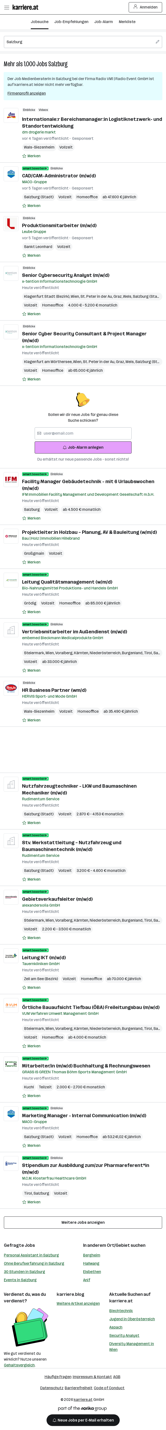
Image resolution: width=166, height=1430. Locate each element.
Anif (86, 1280)
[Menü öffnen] (6, 7)
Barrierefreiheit (79, 1388)
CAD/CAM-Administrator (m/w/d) (59, 176)
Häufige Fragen (58, 1376)
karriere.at (121, 1301)
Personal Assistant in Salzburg (31, 1255)
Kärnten (82, 653)
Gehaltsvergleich (19, 1365)
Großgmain (34, 553)
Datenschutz (51, 1388)
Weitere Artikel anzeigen (78, 1303)
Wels (128, 296)
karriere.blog (70, 1294)
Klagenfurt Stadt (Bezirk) (47, 296)
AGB (116, 1376)
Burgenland (133, 653)
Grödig (30, 603)
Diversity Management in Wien (131, 1346)
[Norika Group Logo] (82, 1409)
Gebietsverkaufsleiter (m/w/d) (57, 899)
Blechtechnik (121, 1310)
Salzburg (58, 64)
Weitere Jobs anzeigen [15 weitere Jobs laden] (83, 1222)
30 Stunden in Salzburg (24, 1271)
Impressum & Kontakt (92, 1376)
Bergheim (91, 1255)
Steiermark (35, 653)
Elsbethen (92, 1271)
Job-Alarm (103, 21)
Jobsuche (39, 21)
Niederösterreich (106, 653)
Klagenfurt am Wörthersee (48, 361)
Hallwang (91, 1263)
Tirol (148, 653)
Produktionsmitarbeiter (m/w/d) (59, 225)
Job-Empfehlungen (71, 21)
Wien (75, 296)
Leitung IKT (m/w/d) (44, 957)
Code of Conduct (109, 1388)
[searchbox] (83, 42)
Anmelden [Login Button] (146, 7)
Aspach (115, 1327)
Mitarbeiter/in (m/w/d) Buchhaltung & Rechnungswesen (86, 1066)
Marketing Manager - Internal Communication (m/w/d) (84, 1115)
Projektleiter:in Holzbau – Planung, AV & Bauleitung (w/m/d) (89, 532)
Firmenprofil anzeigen (27, 93)
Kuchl (29, 1087)
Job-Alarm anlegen (83, 447)
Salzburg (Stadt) (39, 197)
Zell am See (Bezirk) (41, 978)
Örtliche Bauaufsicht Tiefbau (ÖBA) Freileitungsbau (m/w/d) (90, 1007)
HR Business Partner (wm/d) (54, 690)
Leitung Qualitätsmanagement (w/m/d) (67, 582)
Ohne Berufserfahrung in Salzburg (34, 1263)
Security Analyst (124, 1335)
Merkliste (127, 21)
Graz (118, 296)
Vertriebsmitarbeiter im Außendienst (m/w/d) (74, 632)
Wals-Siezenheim (39, 147)
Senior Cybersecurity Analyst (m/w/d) (65, 275)
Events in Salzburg (20, 1280)
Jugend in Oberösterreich (132, 1319)
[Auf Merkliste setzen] (31, 156)
